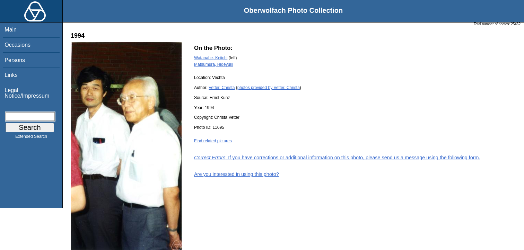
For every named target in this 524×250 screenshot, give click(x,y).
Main (11, 30)
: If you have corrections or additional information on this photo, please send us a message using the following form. (337, 157)
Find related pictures (213, 141)
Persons (15, 60)
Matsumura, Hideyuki (213, 64)
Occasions (17, 45)
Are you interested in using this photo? (236, 174)
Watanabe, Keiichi (210, 57)
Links (11, 75)
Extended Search (31, 138)
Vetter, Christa (222, 87)
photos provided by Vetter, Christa (268, 87)
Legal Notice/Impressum (27, 93)
